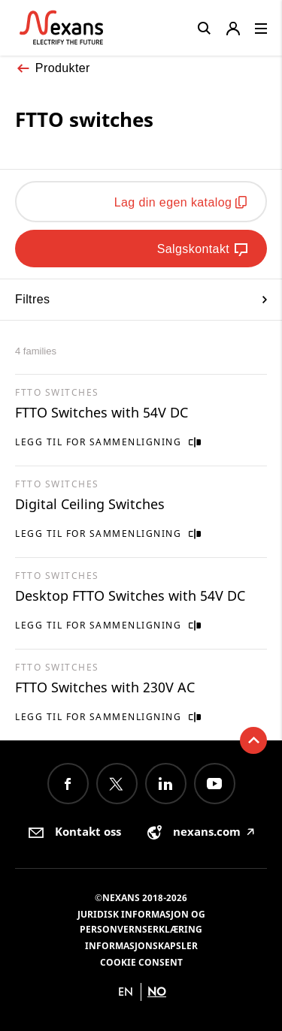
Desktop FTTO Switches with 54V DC (130, 595)
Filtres (141, 299)
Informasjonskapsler (141, 945)
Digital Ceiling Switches (90, 504)
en (125, 991)
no (156, 991)
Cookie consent (141, 962)
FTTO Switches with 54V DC (101, 412)
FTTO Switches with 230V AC (105, 687)
